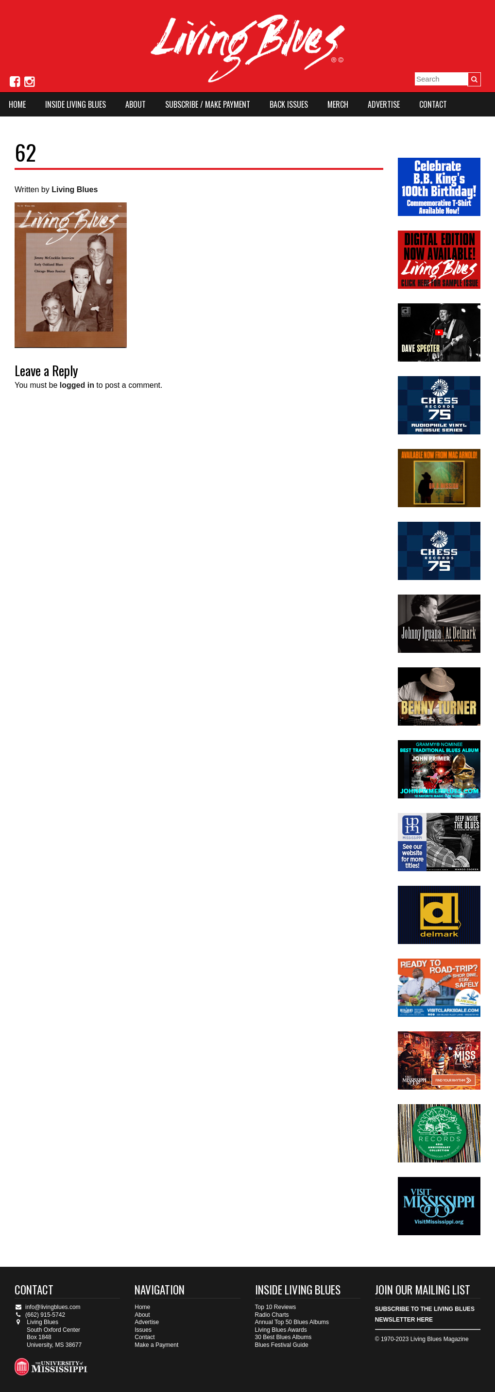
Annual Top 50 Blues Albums (292, 1322)
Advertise (384, 104)
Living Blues (74, 189)
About (135, 104)
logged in (77, 385)
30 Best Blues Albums (283, 1337)
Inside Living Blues (75, 104)
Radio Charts (272, 1314)
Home (17, 104)
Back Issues (289, 104)
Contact (433, 104)
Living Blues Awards (281, 1329)
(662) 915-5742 (40, 1314)
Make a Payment (156, 1345)
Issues (143, 1329)
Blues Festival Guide (281, 1345)
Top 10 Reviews (275, 1307)
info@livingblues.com (48, 1307)
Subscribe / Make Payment (207, 104)
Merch (337, 104)
